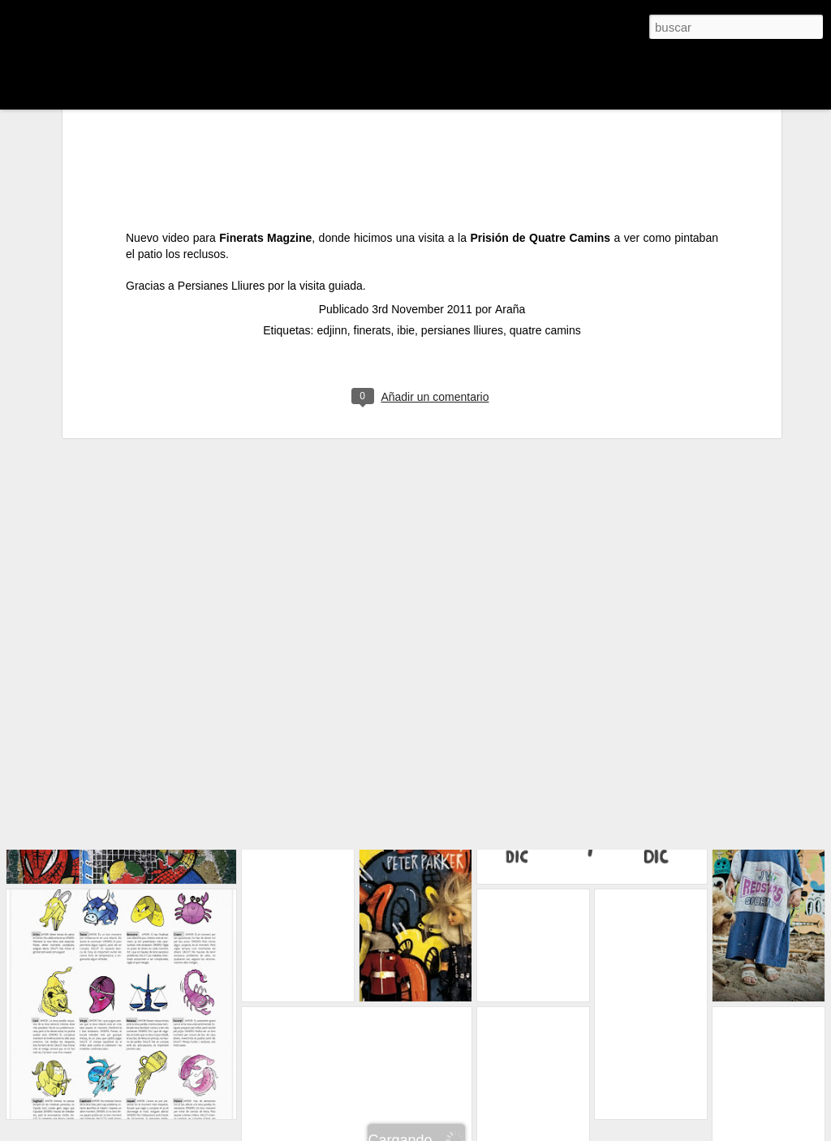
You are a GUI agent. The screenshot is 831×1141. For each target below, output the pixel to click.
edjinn (331, 221)
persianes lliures (462, 221)
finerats (372, 221)
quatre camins (545, 221)
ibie (406, 221)
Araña (510, 200)
